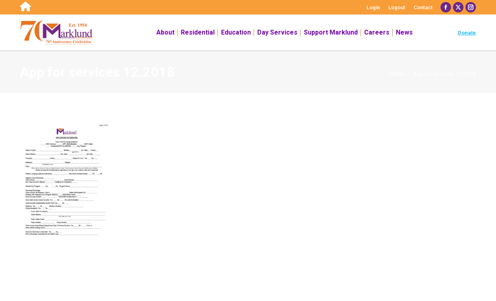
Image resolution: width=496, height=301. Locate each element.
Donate (467, 33)
